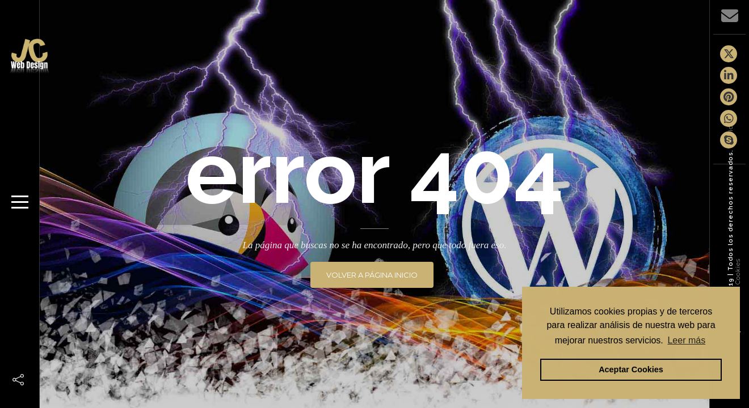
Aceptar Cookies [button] (631, 369)
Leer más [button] (686, 340)
